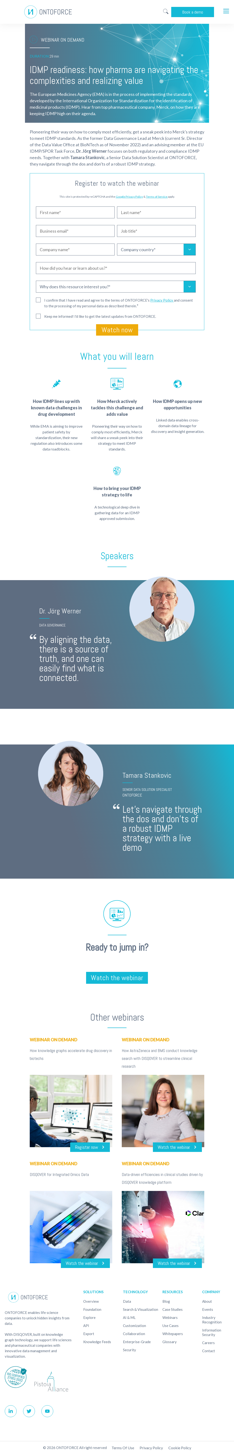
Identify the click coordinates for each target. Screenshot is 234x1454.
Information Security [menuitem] (211, 1332)
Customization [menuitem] (134, 1325)
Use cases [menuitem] (170, 1325)
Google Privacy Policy (129, 196)
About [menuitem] (207, 1301)
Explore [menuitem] (89, 1317)
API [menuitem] (86, 1325)
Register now (86, 1147)
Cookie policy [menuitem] (179, 1447)
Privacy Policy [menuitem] (151, 1447)
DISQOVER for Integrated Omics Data (59, 1174)
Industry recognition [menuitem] (212, 1319)
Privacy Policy (162, 300)
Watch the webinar (117, 977)
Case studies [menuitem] (172, 1309)
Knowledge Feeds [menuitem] (97, 1342)
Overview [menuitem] (91, 1301)
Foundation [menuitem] (92, 1309)
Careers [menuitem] (208, 1343)
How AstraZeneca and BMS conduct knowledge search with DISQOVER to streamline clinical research (159, 1058)
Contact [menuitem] (208, 1351)
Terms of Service (157, 196)
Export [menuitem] (88, 1334)
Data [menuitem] (127, 1301)
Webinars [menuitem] (170, 1317)
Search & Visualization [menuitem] (140, 1309)
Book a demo (192, 12)
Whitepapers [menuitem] (172, 1334)
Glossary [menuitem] (169, 1342)
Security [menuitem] (129, 1350)
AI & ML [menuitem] (129, 1317)
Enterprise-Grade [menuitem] (137, 1342)
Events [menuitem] (207, 1309)
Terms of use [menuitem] (123, 1447)
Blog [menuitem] (166, 1301)
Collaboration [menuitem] (134, 1334)
